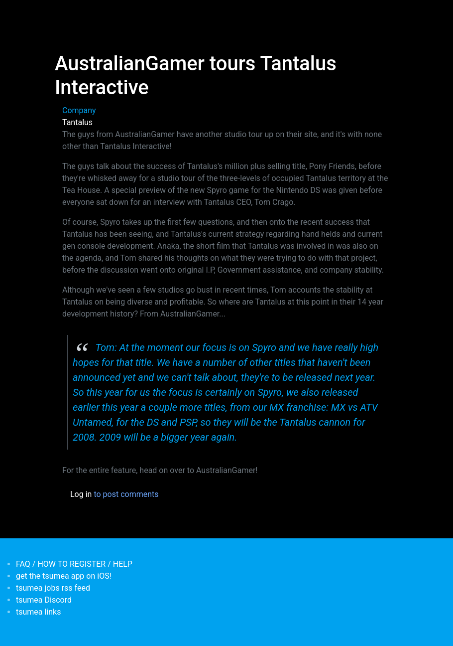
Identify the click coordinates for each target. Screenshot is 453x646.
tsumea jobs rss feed (53, 588)
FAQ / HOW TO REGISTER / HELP (74, 564)
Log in (81, 494)
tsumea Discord (44, 600)
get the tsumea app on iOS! (64, 576)
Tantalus (77, 122)
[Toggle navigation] (61, 14)
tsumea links (38, 612)
